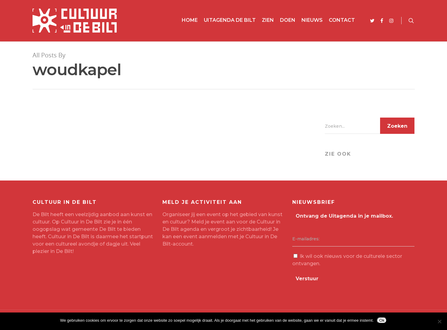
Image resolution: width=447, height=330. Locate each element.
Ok (381, 320)
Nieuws (312, 20)
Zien (268, 20)
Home (190, 20)
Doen (287, 20)
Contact (342, 20)
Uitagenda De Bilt (230, 20)
